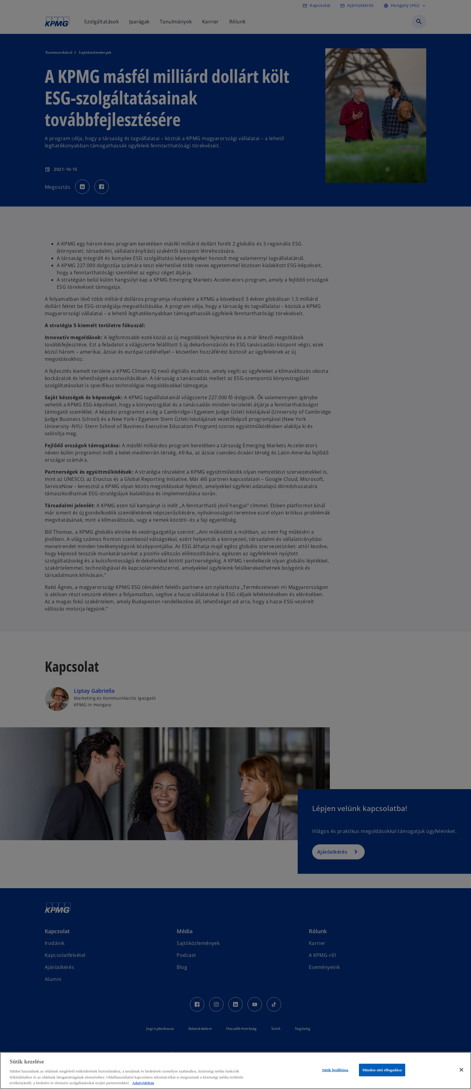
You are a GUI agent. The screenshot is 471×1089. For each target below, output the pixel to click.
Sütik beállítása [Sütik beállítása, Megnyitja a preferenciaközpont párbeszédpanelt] (335, 1070)
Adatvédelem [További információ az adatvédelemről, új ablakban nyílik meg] (143, 1083)
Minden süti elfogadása (382, 1070)
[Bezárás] (461, 1069)
